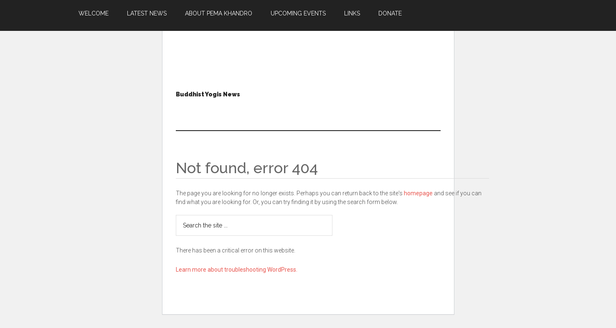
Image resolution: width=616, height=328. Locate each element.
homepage (418, 193)
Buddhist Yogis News (208, 94)
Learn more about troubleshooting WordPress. (236, 269)
